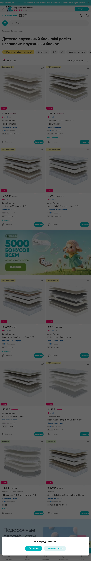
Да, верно (34, 548)
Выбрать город (55, 548)
